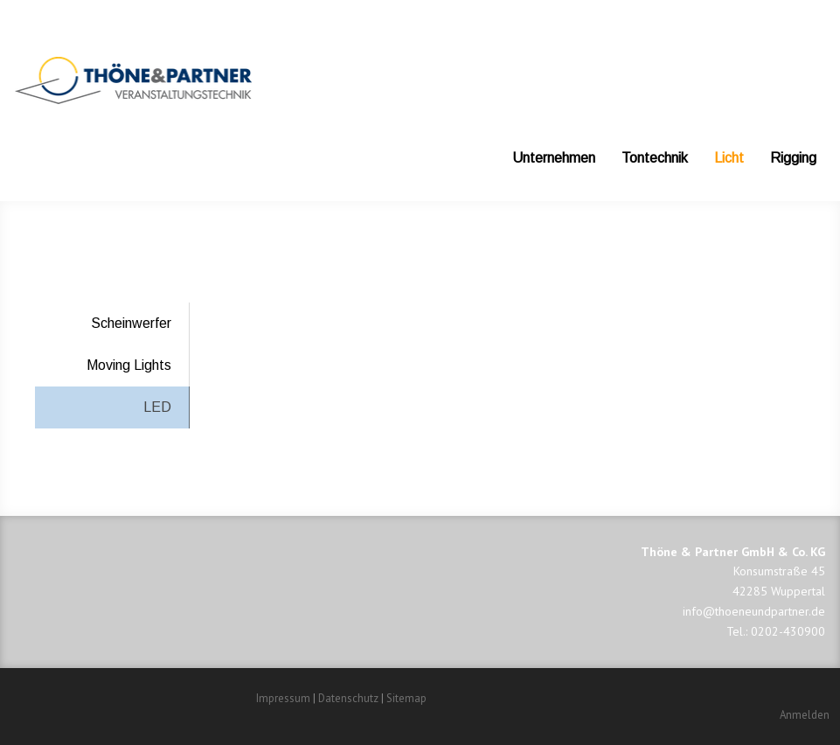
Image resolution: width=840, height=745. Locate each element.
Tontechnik (654, 157)
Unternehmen (553, 157)
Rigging (793, 157)
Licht (729, 157)
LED (157, 407)
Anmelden (805, 714)
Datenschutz (348, 698)
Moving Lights (129, 365)
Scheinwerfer (131, 323)
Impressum (283, 698)
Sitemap (406, 698)
